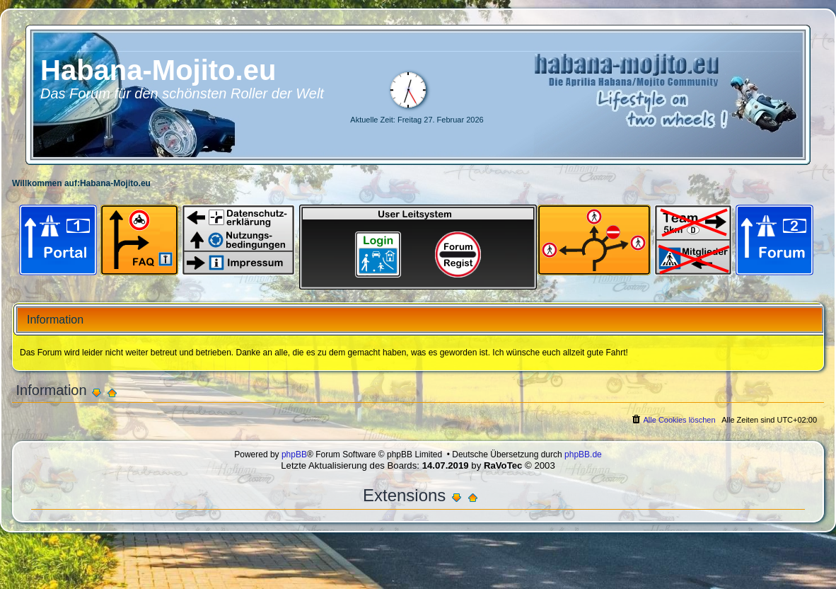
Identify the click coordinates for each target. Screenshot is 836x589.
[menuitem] (672, 419)
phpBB (294, 454)
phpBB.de (583, 454)
